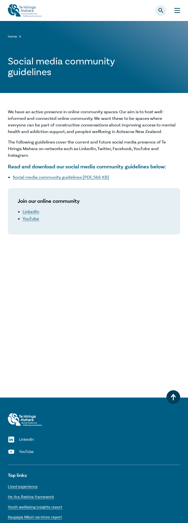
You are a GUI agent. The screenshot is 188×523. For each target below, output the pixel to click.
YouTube (31, 218)
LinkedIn (31, 211)
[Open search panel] (160, 10)
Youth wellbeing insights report (35, 507)
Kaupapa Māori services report (35, 517)
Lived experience (23, 486)
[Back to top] (173, 397)
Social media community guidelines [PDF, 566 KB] (61, 177)
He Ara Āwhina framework (31, 496)
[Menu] (177, 10)
